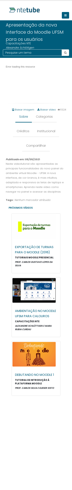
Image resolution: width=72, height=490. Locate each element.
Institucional (46, 131)
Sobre (23, 116)
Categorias (44, 116)
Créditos (23, 131)
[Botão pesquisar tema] (65, 52)
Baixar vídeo (46, 109)
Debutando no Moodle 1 (34, 375)
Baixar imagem (23, 109)
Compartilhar (36, 145)
